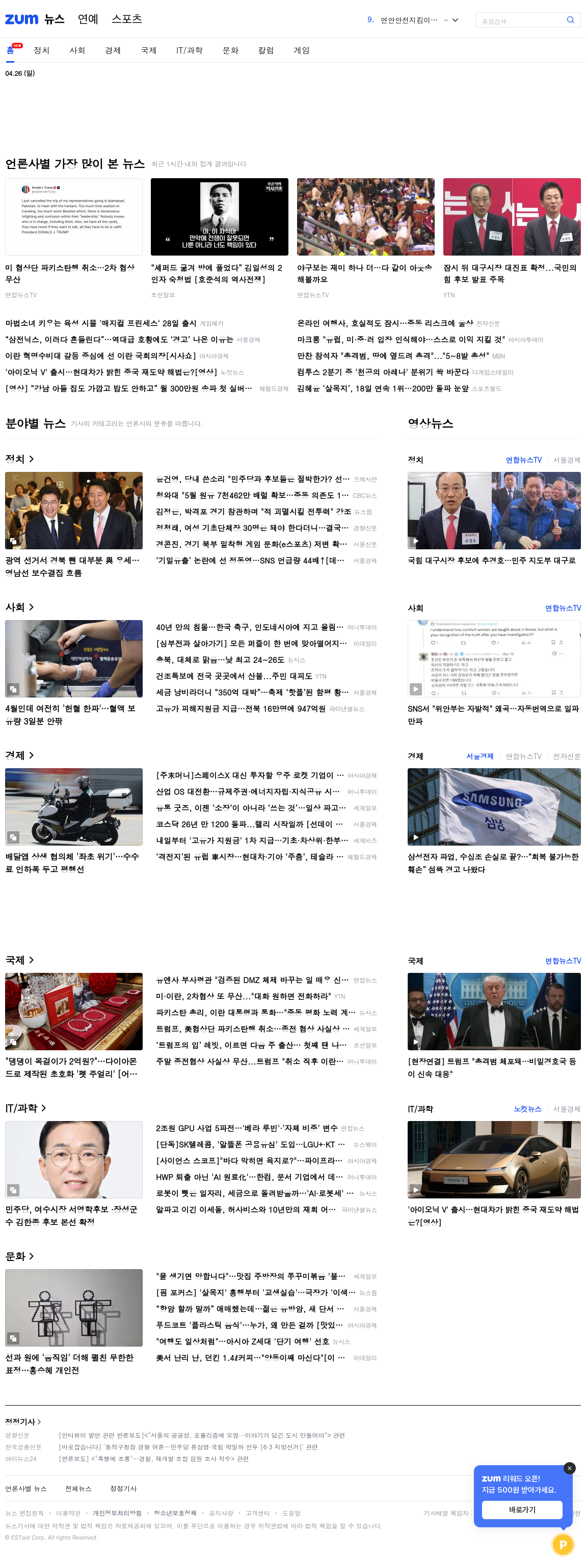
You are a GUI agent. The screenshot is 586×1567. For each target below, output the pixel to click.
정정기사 (20, 1421)
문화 (230, 50)
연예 (88, 19)
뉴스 (54, 19)
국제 (149, 50)
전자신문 (567, 756)
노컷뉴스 (527, 1109)
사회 (77, 50)
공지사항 (221, 1512)
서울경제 (567, 460)
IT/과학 (189, 50)
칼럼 (266, 50)
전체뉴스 (78, 1488)
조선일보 (163, 294)
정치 (42, 50)
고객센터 (258, 1512)
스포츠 (127, 19)
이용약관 (68, 1512)
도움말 (291, 1512)
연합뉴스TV (21, 294)
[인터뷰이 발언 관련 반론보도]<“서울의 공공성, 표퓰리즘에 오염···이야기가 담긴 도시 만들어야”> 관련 (202, 1435)
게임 (302, 50)
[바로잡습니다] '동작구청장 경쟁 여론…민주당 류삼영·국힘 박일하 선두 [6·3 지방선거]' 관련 (188, 1446)
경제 (113, 50)
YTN (449, 294)
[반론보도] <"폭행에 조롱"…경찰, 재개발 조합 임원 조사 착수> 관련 (154, 1458)
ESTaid (20, 1537)
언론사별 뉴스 (26, 1488)
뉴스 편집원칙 (24, 1512)
